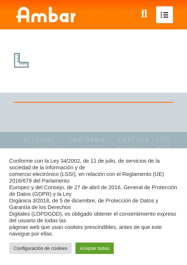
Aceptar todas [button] (94, 248)
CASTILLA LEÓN (144, 140)
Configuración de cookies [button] (40, 248)
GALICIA (91, 148)
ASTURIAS (39, 140)
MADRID (130, 148)
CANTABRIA (86, 140)
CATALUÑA (48, 148)
